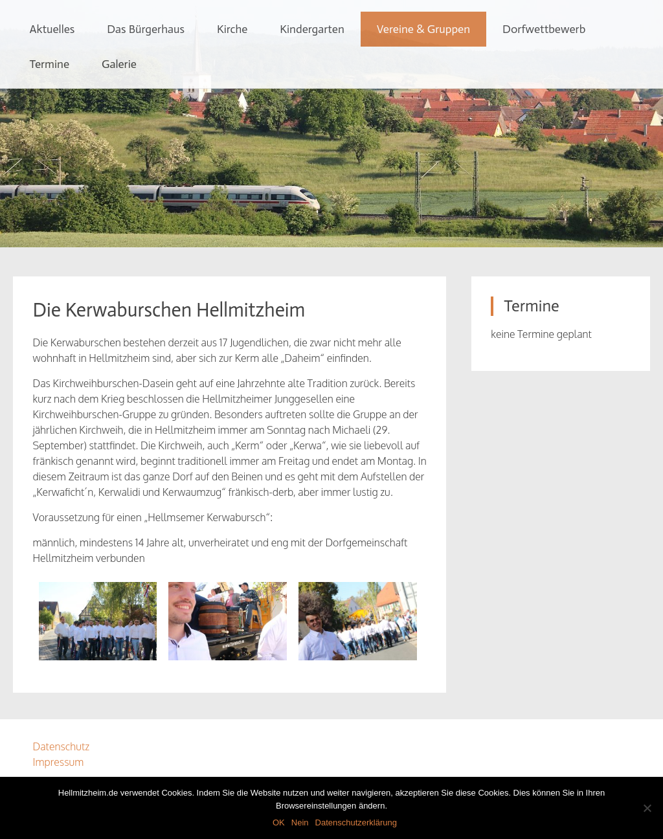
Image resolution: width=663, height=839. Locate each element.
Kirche (232, 29)
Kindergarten (312, 29)
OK (279, 822)
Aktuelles (51, 29)
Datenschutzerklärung (356, 822)
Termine (49, 64)
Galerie (119, 64)
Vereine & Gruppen (423, 29)
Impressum (58, 761)
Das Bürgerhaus (146, 29)
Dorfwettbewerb (543, 29)
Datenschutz (60, 746)
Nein (300, 822)
